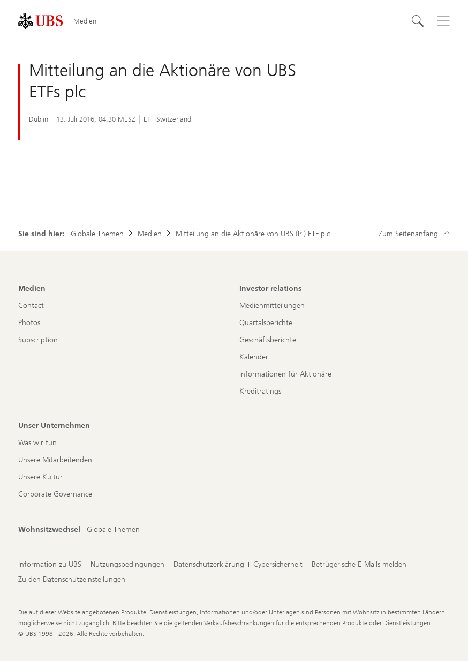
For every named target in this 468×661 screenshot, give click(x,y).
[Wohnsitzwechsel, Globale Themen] (113, 529)
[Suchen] (417, 20)
